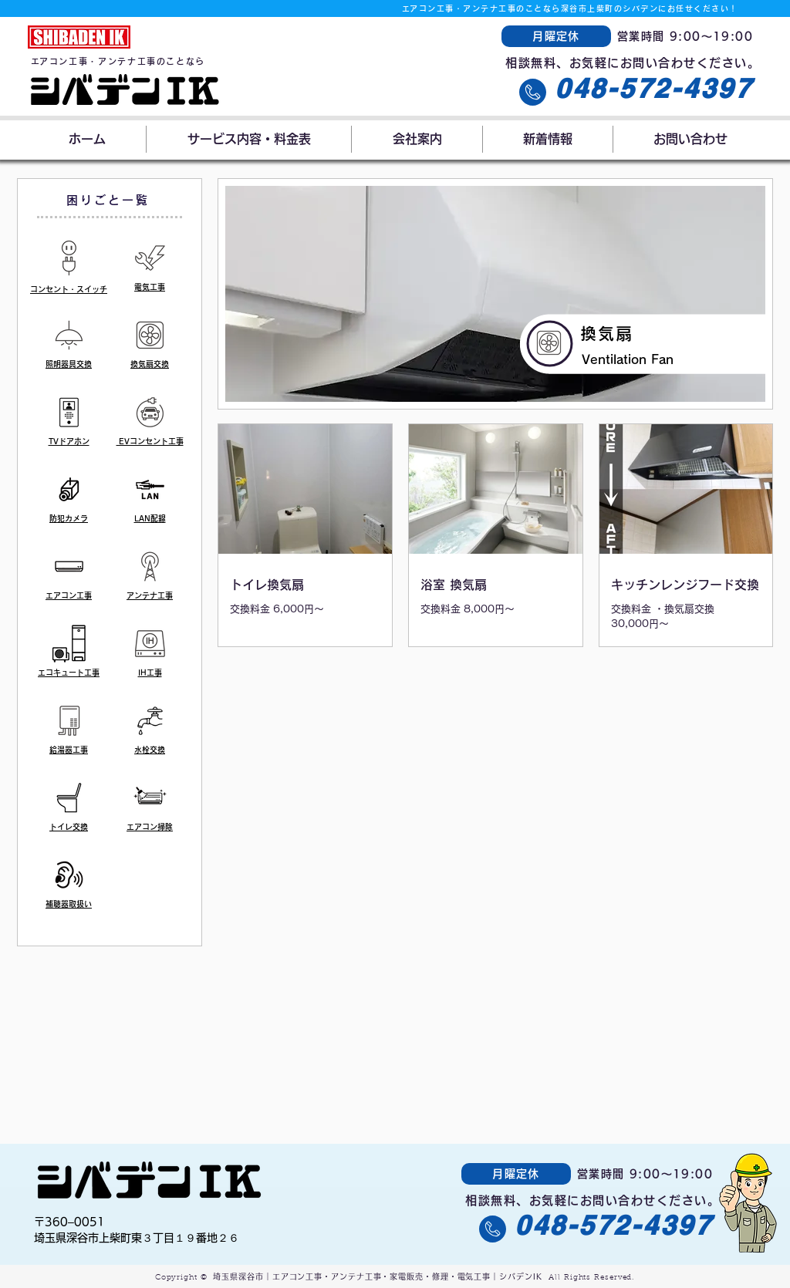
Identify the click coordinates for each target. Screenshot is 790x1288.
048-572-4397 (653, 88)
